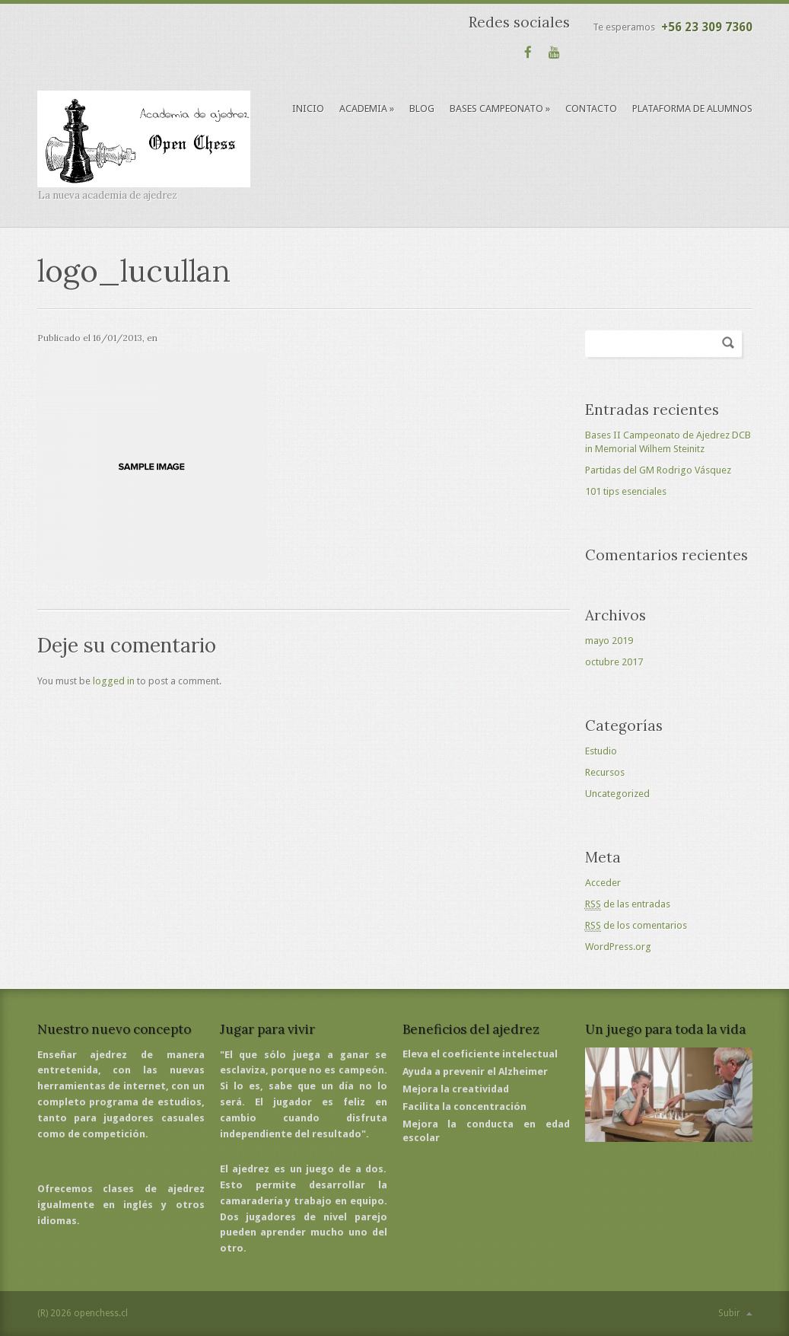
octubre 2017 (614, 662)
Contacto (591, 108)
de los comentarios (636, 926)
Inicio (308, 108)
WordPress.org (618, 946)
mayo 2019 (609, 640)
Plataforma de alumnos (692, 108)
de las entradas (627, 904)
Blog (421, 108)
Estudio (601, 751)
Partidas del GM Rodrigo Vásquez (658, 470)
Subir (729, 1313)
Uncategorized (617, 793)
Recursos (605, 772)
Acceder (603, 882)
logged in (114, 681)
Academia (366, 108)
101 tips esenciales (626, 491)
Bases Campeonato (500, 108)
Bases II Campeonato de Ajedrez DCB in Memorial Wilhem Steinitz (668, 441)
